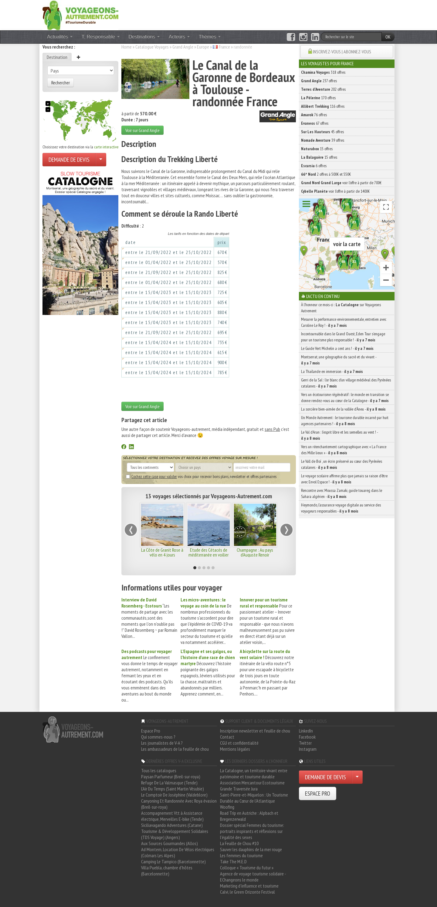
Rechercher (60, 83)
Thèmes (210, 36)
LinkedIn (306, 731)
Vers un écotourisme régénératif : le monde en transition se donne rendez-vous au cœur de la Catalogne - (345, 397)
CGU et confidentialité (239, 743)
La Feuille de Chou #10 (239, 843)
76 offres (314, 114)
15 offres (317, 148)
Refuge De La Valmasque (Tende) (169, 783)
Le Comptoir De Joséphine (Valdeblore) (174, 795)
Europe (203, 47)
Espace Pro (150, 731)
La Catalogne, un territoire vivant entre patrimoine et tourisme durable (253, 773)
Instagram (308, 749)
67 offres (314, 123)
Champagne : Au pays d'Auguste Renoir (255, 552)
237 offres (319, 80)
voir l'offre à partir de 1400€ (335, 191)
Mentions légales (235, 749)
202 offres (323, 89)
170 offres (318, 97)
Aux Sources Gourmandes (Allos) (169, 843)
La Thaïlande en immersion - (332, 371)
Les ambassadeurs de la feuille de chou (175, 749)
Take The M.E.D (233, 861)
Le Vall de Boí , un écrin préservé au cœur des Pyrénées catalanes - (341, 464)
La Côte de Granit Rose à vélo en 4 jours (162, 552)
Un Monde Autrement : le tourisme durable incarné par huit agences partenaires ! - (344, 420)
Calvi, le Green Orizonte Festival (247, 892)
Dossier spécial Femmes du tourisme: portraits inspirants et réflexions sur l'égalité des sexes (252, 831)
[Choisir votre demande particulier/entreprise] (100, 159)
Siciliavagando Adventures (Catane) (172, 825)
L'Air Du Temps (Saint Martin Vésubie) (172, 789)
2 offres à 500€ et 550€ (326, 174)
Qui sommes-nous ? (158, 737)
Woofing (227, 807)
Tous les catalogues (158, 770)
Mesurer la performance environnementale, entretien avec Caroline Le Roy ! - (343, 322)
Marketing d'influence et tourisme (249, 886)
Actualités (60, 36)
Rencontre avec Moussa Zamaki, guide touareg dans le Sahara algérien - (341, 493)
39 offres (322, 140)
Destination (57, 57)
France (224, 47)
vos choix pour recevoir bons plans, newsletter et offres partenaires (201, 476)
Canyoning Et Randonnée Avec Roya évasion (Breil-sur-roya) (179, 804)
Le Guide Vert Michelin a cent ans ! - (337, 348)
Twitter (305, 743)
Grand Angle (182, 47)
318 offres (323, 72)
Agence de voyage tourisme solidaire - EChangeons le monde (253, 877)
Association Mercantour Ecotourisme (252, 783)
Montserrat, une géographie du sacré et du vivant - (338, 360)
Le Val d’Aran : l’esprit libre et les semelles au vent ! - (339, 435)
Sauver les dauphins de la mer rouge (251, 849)
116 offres (322, 106)
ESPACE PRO (317, 793)
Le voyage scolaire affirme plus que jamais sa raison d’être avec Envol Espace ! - (344, 479)
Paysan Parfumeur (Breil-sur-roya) (170, 776)
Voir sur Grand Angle (142, 130)
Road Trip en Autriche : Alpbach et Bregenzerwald (249, 816)
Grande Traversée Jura (239, 789)
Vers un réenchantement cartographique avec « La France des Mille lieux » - (343, 449)
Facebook (307, 737)
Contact (227, 737)
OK (388, 37)
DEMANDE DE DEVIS (69, 160)
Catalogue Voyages (152, 47)
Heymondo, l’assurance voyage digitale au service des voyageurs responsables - (341, 508)
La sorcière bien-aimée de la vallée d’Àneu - (343, 409)
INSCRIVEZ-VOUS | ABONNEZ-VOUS (342, 52)
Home (126, 47)
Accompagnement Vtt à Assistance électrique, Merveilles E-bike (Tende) (172, 816)
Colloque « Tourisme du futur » (246, 868)
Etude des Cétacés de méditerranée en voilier (208, 552)
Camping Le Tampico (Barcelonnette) (173, 861)
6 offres (314, 165)
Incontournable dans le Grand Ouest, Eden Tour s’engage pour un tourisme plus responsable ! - (343, 337)
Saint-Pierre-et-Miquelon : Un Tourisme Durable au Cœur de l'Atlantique (254, 798)
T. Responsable (101, 36)
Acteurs (179, 36)
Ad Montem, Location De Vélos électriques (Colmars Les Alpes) (177, 852)
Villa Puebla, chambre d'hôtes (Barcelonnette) (166, 871)
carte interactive (106, 147)
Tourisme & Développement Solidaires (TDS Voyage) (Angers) (174, 834)
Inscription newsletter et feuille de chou (255, 731)
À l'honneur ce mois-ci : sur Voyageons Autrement (341, 307)
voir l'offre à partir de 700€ (341, 182)
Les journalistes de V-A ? (162, 743)
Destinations (144, 36)
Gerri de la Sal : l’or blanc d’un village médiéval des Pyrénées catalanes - (346, 383)
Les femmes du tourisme (241, 855)
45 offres (322, 131)
